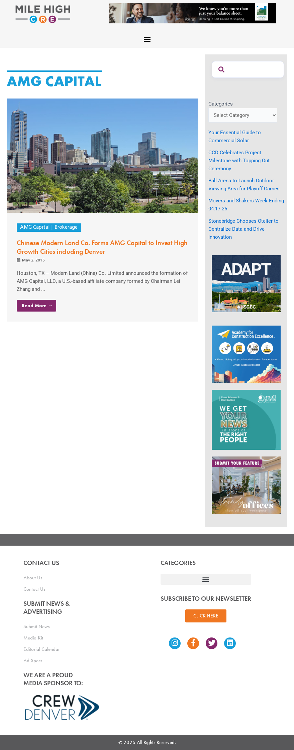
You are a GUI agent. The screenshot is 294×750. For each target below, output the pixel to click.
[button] (147, 38)
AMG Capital (35, 227)
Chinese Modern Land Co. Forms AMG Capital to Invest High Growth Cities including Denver (102, 247)
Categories (220, 104)
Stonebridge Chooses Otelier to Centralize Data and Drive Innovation (243, 229)
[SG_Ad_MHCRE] (246, 419)
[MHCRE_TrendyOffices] (246, 485)
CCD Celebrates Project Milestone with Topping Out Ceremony (239, 161)
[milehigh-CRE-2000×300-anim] (192, 13)
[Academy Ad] (246, 354)
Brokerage (66, 227)
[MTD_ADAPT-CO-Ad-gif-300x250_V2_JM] (246, 283)
